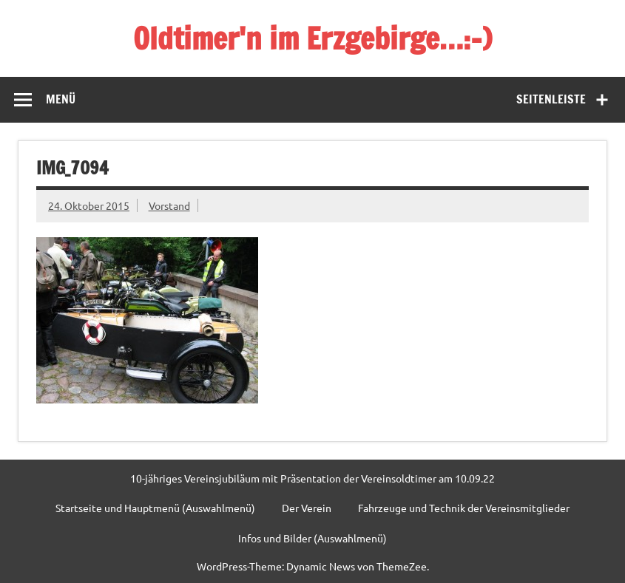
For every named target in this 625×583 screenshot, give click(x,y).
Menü (60, 99)
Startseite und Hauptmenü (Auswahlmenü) (155, 507)
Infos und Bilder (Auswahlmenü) (312, 538)
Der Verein (306, 507)
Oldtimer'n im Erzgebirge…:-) (312, 38)
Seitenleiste (551, 99)
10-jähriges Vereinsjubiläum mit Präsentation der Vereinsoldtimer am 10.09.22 (312, 478)
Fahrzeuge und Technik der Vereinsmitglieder (464, 507)
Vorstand (169, 205)
